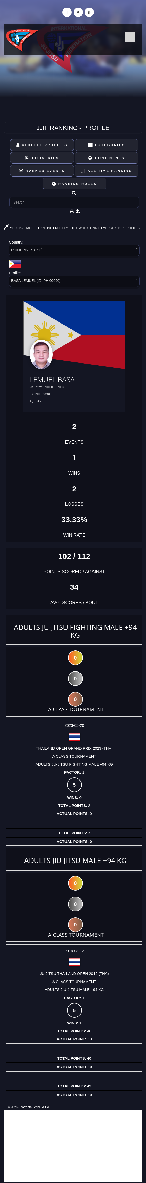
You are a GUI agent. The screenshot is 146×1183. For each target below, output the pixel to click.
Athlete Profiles (42, 145)
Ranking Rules (74, 184)
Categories (106, 145)
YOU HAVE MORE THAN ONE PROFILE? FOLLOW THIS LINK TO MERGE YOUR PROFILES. (72, 228)
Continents (106, 158)
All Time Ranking (106, 171)
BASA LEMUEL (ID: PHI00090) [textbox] (35, 281)
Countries (42, 158)
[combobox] (74, 251)
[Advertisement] (73, 1146)
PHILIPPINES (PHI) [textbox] (27, 250)
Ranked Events (42, 171)
